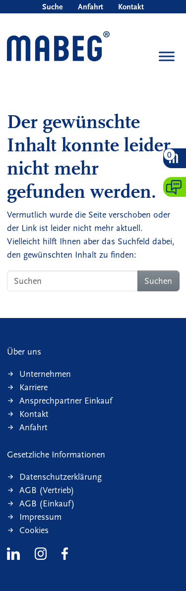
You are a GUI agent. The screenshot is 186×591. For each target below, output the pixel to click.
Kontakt (131, 6)
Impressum (40, 517)
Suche (52, 6)
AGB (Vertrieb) (46, 490)
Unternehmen (45, 374)
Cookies (34, 530)
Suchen (158, 281)
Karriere (33, 387)
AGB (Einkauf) (47, 504)
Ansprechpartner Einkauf (65, 401)
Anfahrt (90, 6)
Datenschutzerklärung (60, 477)
